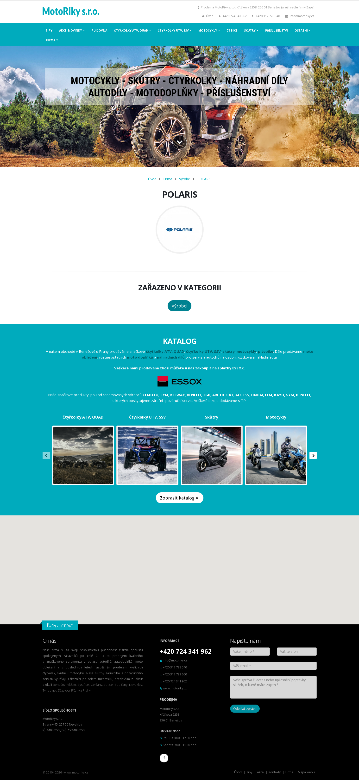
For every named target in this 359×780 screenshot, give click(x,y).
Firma (167, 179)
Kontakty (275, 772)
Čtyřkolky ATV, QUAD (83, 417)
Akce (260, 772)
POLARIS (204, 179)
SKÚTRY (250, 30)
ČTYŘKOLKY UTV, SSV (173, 30)
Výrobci (184, 179)
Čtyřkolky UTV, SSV (147, 417)
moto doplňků (140, 357)
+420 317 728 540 (268, 16)
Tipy (249, 772)
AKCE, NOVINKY (70, 30)
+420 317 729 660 (175, 674)
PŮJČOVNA (99, 30)
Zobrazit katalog (179, 498)
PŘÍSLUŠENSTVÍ (276, 30)
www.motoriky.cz (175, 688)
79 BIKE (232, 30)
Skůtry (211, 417)
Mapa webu (306, 772)
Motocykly (276, 417)
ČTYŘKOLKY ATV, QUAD (131, 30)
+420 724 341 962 (235, 16)
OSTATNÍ (301, 30)
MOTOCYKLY (207, 30)
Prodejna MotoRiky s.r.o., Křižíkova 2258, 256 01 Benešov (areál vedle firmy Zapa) (257, 7)
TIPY (49, 30)
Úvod (210, 16)
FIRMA (50, 40)
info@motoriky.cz (302, 16)
